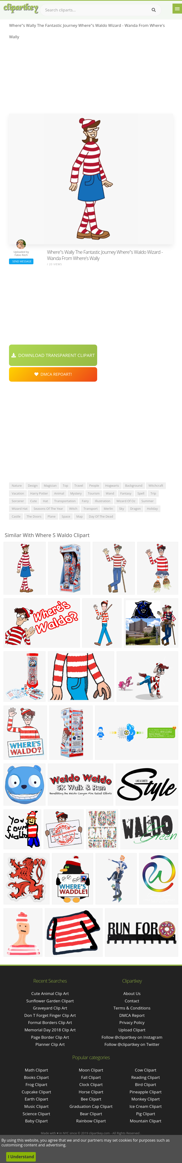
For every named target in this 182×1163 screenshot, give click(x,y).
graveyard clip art (50, 1008)
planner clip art (50, 1044)
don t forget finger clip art (50, 1015)
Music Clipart (36, 1106)
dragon (135, 508)
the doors (34, 516)
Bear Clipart (91, 1113)
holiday (152, 508)
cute (33, 501)
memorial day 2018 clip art (50, 1030)
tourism (94, 493)
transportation (65, 501)
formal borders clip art (50, 1022)
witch (73, 508)
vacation (18, 493)
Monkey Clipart (146, 1099)
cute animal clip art (50, 993)
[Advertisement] (91, 78)
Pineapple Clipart (146, 1092)
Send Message (21, 261)
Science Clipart (36, 1113)
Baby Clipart (36, 1121)
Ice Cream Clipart (145, 1106)
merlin (108, 508)
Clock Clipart (91, 1084)
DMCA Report (132, 1015)
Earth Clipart (36, 1099)
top (65, 485)
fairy (85, 501)
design (33, 485)
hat (45, 501)
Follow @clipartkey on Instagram (131, 1037)
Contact (132, 1001)
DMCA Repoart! (53, 374)
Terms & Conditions (132, 1008)
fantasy (125, 493)
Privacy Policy (132, 1022)
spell (140, 493)
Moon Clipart (91, 1070)
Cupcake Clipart (36, 1092)
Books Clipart (36, 1077)
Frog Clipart (36, 1084)
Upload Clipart (132, 1030)
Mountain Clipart (145, 1121)
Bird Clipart (145, 1084)
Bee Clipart (91, 1099)
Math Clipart (36, 1070)
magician (50, 485)
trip (153, 493)
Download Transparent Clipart (53, 355)
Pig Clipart (145, 1113)
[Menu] (177, 9)
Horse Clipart (91, 1092)
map (79, 516)
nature (17, 485)
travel (78, 485)
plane (52, 516)
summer (147, 501)
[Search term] (101, 10)
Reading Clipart (145, 1077)
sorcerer (18, 501)
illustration (102, 501)
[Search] (154, 10)
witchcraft (156, 485)
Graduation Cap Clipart (91, 1106)
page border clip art (50, 1037)
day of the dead (101, 516)
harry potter (39, 493)
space (66, 516)
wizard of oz (126, 501)
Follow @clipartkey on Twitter (132, 1044)
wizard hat (19, 508)
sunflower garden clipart (50, 1001)
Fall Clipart (91, 1077)
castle (16, 516)
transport (90, 508)
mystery (76, 493)
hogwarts (112, 485)
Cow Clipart (145, 1070)
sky (121, 508)
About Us (132, 993)
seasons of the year (48, 508)
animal (59, 493)
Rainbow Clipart (91, 1121)
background (133, 485)
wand (110, 493)
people (94, 485)
